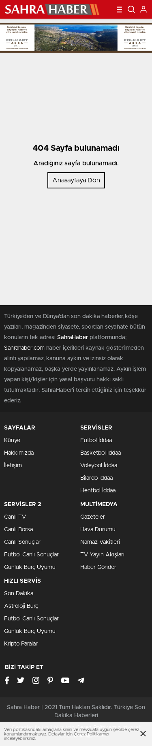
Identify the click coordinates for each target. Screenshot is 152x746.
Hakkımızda (19, 453)
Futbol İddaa (96, 440)
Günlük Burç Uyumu (30, 567)
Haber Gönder (98, 567)
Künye (12, 440)
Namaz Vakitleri (100, 542)
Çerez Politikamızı (91, 734)
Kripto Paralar (21, 644)
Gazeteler (92, 517)
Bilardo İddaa (96, 478)
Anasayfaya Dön (76, 180)
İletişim (13, 465)
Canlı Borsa (18, 529)
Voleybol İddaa (98, 465)
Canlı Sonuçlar (22, 542)
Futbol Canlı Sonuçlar (31, 555)
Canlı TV (15, 517)
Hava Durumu (98, 529)
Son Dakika (18, 593)
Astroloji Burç (21, 606)
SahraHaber (72, 337)
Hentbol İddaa (98, 491)
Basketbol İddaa (100, 453)
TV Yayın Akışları (102, 555)
